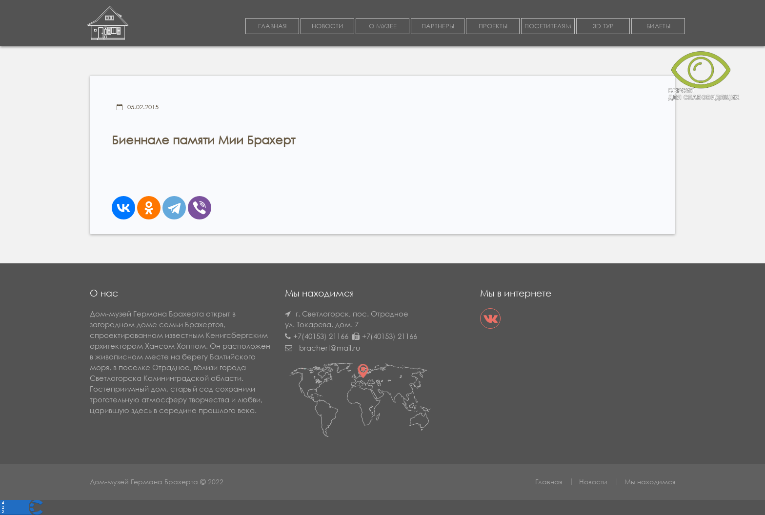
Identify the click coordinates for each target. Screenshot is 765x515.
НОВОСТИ (327, 26)
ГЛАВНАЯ (272, 26)
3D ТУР (603, 26)
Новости (593, 481)
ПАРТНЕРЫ (438, 26)
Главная (548, 481)
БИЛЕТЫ (658, 26)
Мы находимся (649, 481)
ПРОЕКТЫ (493, 26)
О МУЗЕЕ (383, 26)
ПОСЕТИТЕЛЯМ (547, 26)
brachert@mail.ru (329, 348)
